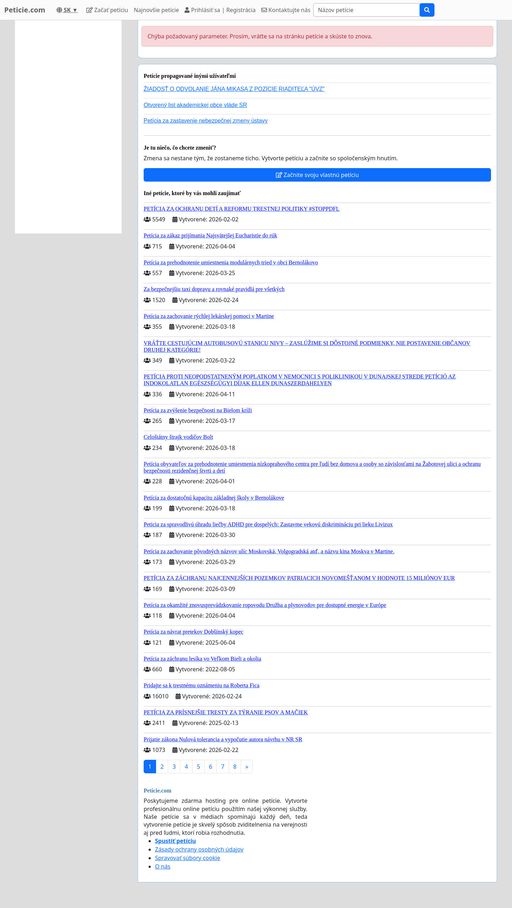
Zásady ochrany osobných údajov (199, 849)
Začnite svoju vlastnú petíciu (317, 175)
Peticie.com (24, 10)
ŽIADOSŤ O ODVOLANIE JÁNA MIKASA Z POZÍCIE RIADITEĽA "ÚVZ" (234, 89)
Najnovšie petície (156, 10)
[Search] (366, 10)
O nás (162, 866)
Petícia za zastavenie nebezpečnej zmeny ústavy (206, 121)
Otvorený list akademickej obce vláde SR (195, 105)
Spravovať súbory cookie (187, 858)
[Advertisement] (68, 126)
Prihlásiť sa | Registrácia (220, 10)
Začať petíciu (107, 10)
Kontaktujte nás (285, 10)
